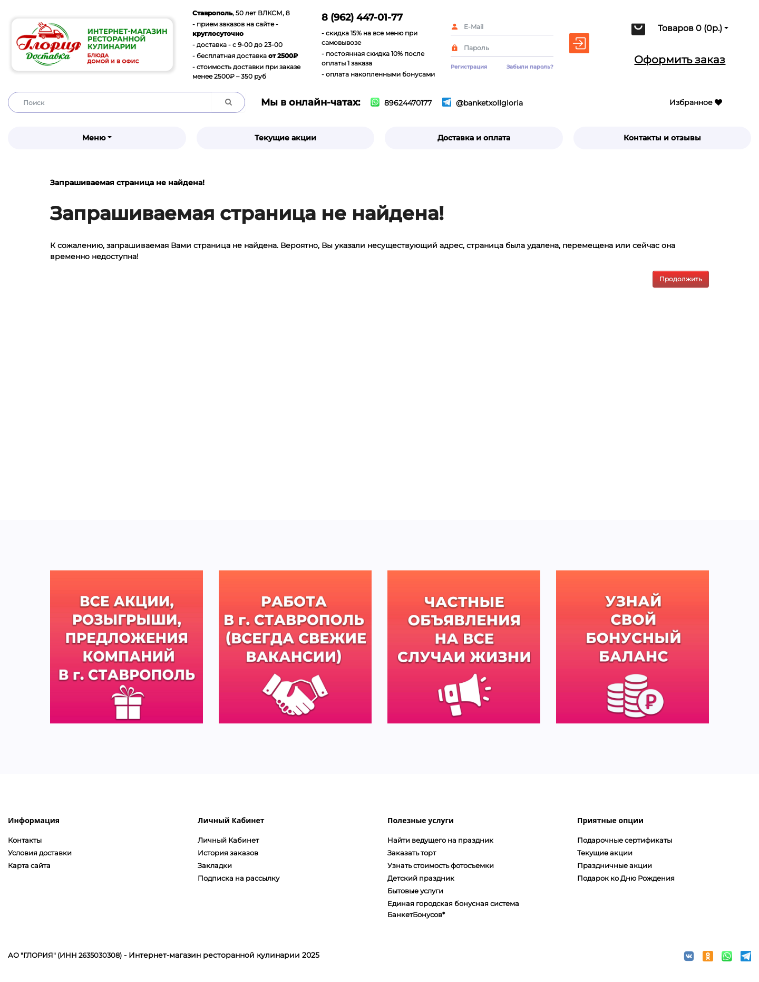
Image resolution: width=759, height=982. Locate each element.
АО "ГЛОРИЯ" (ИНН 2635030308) (65, 955)
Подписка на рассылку (238, 878)
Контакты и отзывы (662, 137)
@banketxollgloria (482, 103)
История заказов (228, 852)
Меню (93, 137)
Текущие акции (285, 137)
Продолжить (680, 279)
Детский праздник (420, 878)
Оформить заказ (679, 59)
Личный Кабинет (228, 840)
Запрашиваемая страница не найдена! (127, 182)
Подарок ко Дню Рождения (626, 878)
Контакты (25, 840)
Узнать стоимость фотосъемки (440, 865)
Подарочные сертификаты (624, 840)
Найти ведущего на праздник (440, 840)
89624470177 (401, 103)
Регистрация (469, 66)
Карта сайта (29, 865)
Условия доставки (40, 852)
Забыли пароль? (530, 66)
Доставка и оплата (473, 137)
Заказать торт (411, 852)
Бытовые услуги (415, 890)
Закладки (215, 865)
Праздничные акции (614, 865)
